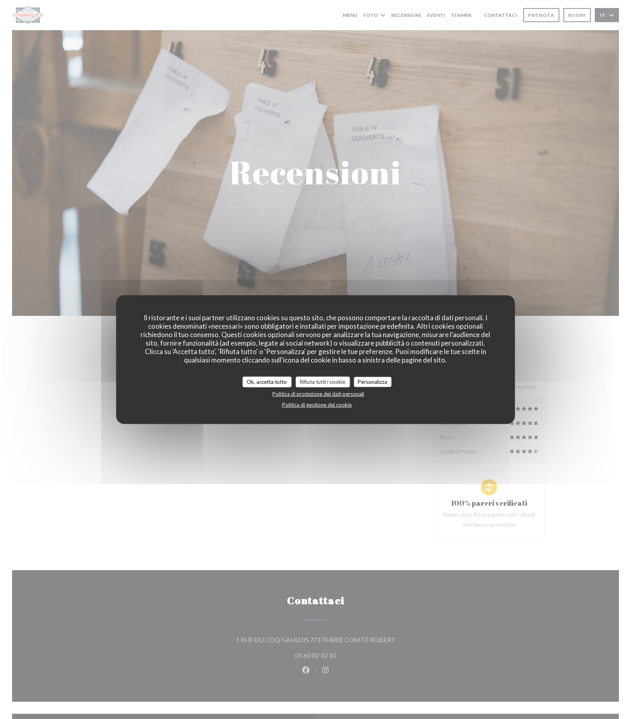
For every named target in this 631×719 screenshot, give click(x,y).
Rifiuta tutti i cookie (322, 381)
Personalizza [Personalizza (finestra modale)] (372, 381)
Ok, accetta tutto (267, 381)
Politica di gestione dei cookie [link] (317, 405)
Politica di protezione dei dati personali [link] (318, 394)
